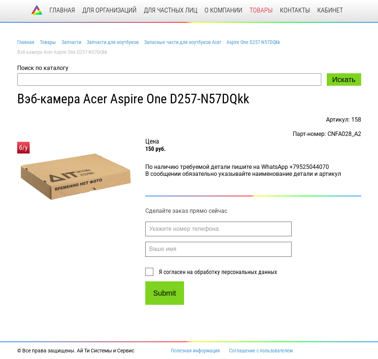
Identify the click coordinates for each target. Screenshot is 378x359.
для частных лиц (170, 10)
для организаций (109, 10)
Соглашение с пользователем (261, 351)
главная (62, 10)
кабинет (330, 10)
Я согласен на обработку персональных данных (218, 272)
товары (261, 10)
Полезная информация (195, 351)
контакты (295, 10)
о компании (223, 10)
